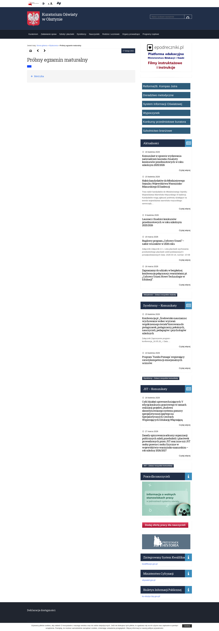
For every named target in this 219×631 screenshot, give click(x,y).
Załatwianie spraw (48, 34)
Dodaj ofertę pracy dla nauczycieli (165, 525)
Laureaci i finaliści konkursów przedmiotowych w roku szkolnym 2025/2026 (162, 222)
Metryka (39, 76)
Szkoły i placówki (66, 34)
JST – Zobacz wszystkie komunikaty (158, 466)
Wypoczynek (151, 112)
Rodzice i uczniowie (111, 34)
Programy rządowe (151, 34)
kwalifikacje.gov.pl (150, 564)
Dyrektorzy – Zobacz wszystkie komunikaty (161, 378)
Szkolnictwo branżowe (157, 130)
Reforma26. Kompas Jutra (160, 86)
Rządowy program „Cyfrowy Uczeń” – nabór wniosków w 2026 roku (163, 242)
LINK (29, 66)
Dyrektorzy (81, 34)
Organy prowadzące (131, 34)
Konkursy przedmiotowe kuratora (164, 121)
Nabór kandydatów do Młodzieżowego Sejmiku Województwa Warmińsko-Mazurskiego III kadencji (163, 183)
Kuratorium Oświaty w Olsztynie (60, 17)
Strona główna (41, 46)
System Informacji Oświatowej (162, 104)
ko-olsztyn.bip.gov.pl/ (151, 596)
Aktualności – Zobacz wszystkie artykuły (160, 295)
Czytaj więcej (184, 170)
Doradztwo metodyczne (158, 95)
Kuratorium (33, 34)
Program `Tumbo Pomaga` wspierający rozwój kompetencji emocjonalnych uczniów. (163, 360)
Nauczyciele (94, 34)
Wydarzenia (53, 46)
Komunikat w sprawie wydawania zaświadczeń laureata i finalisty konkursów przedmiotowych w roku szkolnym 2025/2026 (162, 160)
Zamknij (187, 626)
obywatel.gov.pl (148, 580)
